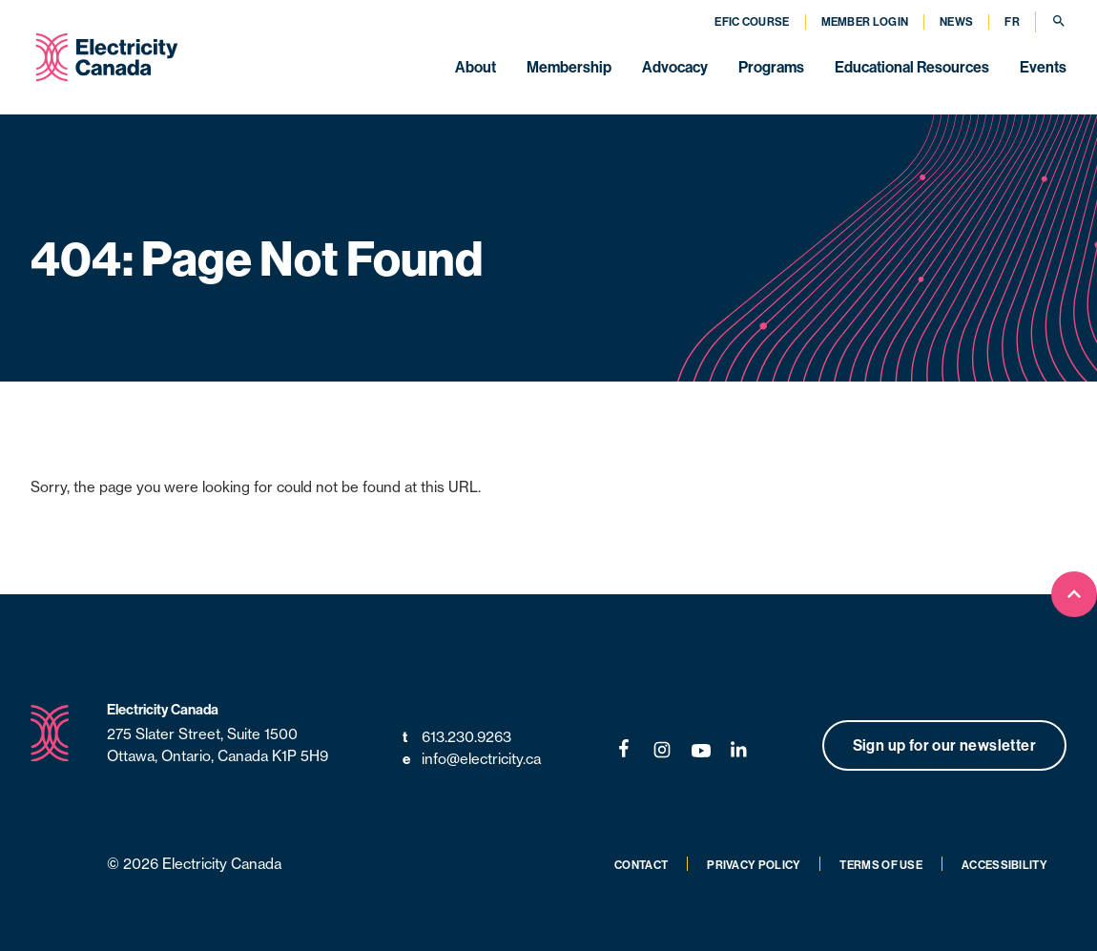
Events (1043, 67)
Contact (641, 865)
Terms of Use (880, 865)
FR (1012, 22)
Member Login (865, 22)
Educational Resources (912, 67)
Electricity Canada (162, 709)
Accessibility (1004, 865)
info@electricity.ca (472, 760)
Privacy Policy (753, 865)
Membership (569, 67)
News (956, 22)
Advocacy (675, 67)
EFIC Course (751, 22)
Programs (771, 67)
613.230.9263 (457, 738)
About (475, 67)
